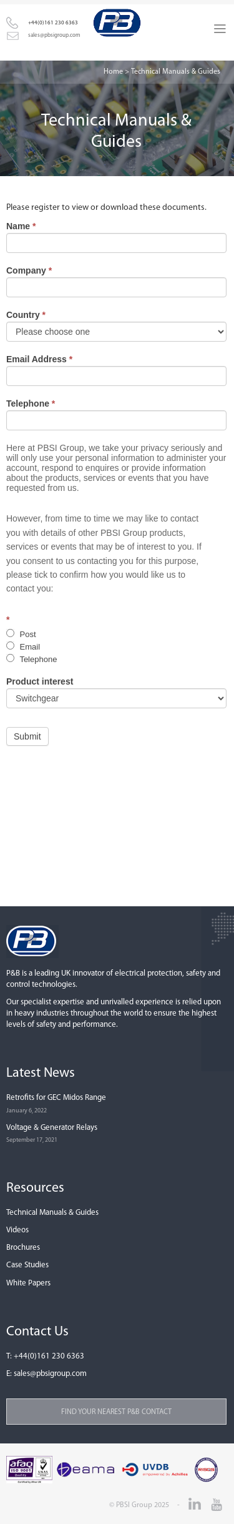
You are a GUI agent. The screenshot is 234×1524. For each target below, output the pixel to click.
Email (23, 646)
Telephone (30, 403)
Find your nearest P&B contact (116, 1412)
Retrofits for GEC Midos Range (56, 1098)
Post (21, 634)
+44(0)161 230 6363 (49, 1356)
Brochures (23, 1248)
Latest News (40, 1073)
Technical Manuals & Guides (52, 1213)
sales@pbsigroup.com (50, 1374)
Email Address (39, 359)
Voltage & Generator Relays (51, 1128)
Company (29, 270)
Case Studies (27, 1265)
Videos (17, 1230)
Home (113, 72)
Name (21, 226)
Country (26, 315)
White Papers (28, 1283)
